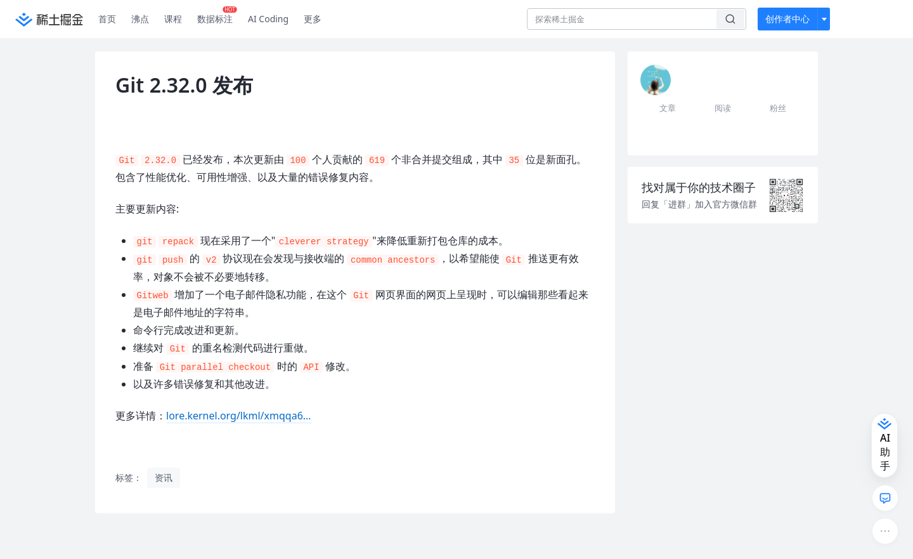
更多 (312, 19)
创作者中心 (787, 19)
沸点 (140, 19)
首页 (107, 19)
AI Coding (268, 19)
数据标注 (217, 15)
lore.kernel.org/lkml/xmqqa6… (238, 416)
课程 (173, 19)
